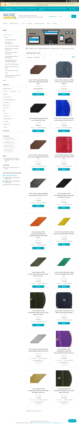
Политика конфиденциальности (55, 422)
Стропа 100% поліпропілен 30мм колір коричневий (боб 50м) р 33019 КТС (38, 156)
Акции (48, 23)
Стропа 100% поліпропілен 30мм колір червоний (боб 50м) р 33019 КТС (64, 156)
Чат (72, 421)
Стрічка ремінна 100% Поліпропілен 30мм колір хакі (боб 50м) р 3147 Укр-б (64, 390)
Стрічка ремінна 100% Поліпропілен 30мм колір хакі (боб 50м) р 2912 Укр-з (38, 274)
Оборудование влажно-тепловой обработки (11, 60)
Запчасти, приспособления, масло (12, 67)
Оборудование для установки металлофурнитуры (12, 76)
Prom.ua (47, 421)
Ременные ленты (55, 48)
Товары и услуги (14, 23)
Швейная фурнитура (44, 48)
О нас (23, 23)
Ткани (6, 73)
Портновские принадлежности (9, 42)
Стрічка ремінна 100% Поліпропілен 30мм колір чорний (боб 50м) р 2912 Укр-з (64, 195)
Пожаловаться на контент (40, 422)
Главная (5, 23)
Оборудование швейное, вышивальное (11, 57)
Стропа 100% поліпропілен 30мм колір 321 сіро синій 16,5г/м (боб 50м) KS (64, 81)
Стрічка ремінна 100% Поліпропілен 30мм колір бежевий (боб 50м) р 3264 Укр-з (38, 390)
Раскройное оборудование (12, 64)
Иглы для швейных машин (11, 70)
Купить (38, 94)
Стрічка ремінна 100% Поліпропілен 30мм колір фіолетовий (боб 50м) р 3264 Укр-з (64, 351)
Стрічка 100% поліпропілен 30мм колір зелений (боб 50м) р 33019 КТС (64, 274)
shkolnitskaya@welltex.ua (10, 175)
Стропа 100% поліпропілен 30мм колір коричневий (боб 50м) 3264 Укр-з (38, 81)
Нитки (6, 37)
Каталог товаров (7, 35)
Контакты (29, 23)
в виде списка (75, 57)
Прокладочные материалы (12, 46)
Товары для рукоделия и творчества (11, 53)
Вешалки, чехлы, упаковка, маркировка (12, 49)
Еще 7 (5, 127)
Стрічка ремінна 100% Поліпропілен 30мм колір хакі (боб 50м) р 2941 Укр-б (38, 312)
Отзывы (54, 23)
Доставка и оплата (39, 23)
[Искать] (73, 16)
